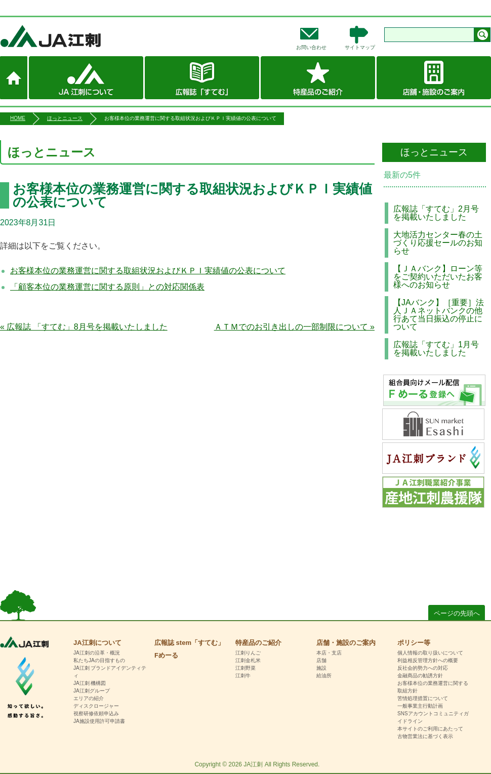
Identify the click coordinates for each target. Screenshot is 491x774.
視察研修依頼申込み (96, 713)
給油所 (324, 675)
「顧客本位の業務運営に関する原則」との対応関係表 (107, 286)
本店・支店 (329, 653)
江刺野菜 (245, 668)
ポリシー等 (413, 642)
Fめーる (166, 655)
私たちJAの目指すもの (99, 660)
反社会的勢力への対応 (422, 668)
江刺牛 (243, 675)
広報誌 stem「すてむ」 (202, 77)
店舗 (321, 660)
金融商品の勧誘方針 (420, 675)
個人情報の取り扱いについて (430, 653)
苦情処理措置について (422, 698)
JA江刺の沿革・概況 (96, 653)
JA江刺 (84, 36)
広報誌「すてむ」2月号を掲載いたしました (436, 213)
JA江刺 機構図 (89, 683)
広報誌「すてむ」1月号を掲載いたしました (436, 348)
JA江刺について (86, 77)
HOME (17, 118)
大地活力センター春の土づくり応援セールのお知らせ (437, 242)
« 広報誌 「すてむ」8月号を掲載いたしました (84, 326)
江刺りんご (248, 653)
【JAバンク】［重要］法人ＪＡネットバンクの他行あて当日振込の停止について (438, 314)
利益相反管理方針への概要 (427, 660)
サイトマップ (360, 47)
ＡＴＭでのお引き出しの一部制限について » (294, 326)
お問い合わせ (311, 47)
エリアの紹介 (88, 698)
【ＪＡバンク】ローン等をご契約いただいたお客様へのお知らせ (437, 276)
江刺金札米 (248, 660)
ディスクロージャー (96, 706)
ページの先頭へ (457, 613)
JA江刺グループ (91, 691)
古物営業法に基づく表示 (425, 736)
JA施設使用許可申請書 (99, 721)
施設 (321, 668)
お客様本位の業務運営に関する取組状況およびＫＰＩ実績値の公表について (147, 270)
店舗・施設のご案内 (434, 77)
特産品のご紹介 (318, 77)
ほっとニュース (65, 118)
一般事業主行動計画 (420, 706)
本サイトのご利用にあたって (430, 728)
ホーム (13, 77)
